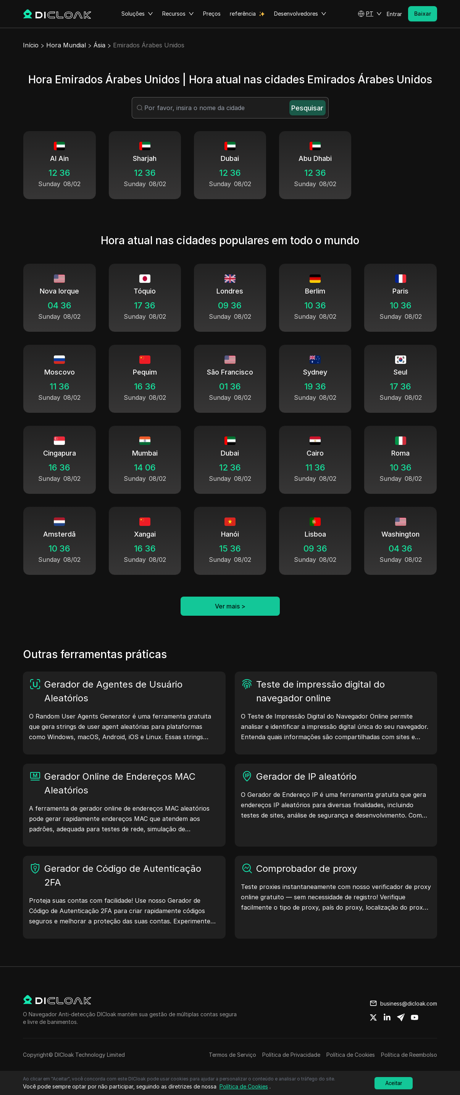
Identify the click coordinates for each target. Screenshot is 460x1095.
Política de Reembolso (409, 1054)
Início (31, 45)
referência (243, 13)
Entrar (394, 14)
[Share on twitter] (373, 1017)
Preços (212, 13)
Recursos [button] (178, 14)
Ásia (99, 45)
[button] (370, 14)
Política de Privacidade (291, 1054)
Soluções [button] (137, 14)
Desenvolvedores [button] (300, 14)
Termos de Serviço (232, 1054)
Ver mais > (230, 606)
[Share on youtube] (414, 1017)
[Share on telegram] (401, 1017)
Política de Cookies (350, 1054)
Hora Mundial (66, 45)
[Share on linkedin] (387, 1017)
